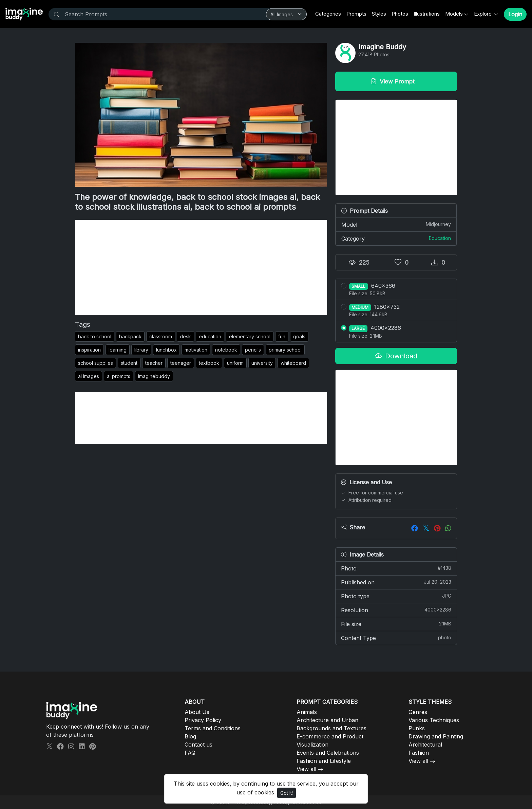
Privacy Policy (203, 720)
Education (440, 238)
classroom (160, 336)
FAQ (190, 752)
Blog (190, 736)
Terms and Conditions (213, 728)
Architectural (425, 744)
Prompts (356, 14)
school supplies (95, 363)
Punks (416, 728)
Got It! (286, 793)
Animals (307, 712)
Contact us (198, 744)
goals (299, 336)
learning (118, 350)
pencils (253, 350)
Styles (379, 14)
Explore (483, 14)
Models (454, 14)
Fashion (418, 752)
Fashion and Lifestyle (324, 760)
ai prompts (118, 376)
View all (306, 769)
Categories (328, 14)
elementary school (249, 336)
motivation (196, 350)
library (141, 350)
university (262, 363)
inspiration (89, 350)
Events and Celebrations (328, 752)
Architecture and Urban (327, 720)
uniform (235, 363)
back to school (94, 336)
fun (281, 336)
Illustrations (427, 14)
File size (396, 623)
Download (396, 356)
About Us (197, 712)
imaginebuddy (154, 376)
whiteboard (293, 363)
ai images (88, 376)
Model (396, 224)
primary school (285, 350)
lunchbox (166, 350)
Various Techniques (433, 720)
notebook (226, 350)
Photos (400, 14)
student (129, 363)
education (210, 336)
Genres (417, 712)
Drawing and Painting (435, 736)
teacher (154, 363)
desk (185, 336)
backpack (130, 336)
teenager (180, 363)
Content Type (396, 637)
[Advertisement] (201, 267)
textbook (209, 363)
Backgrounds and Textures (331, 728)
